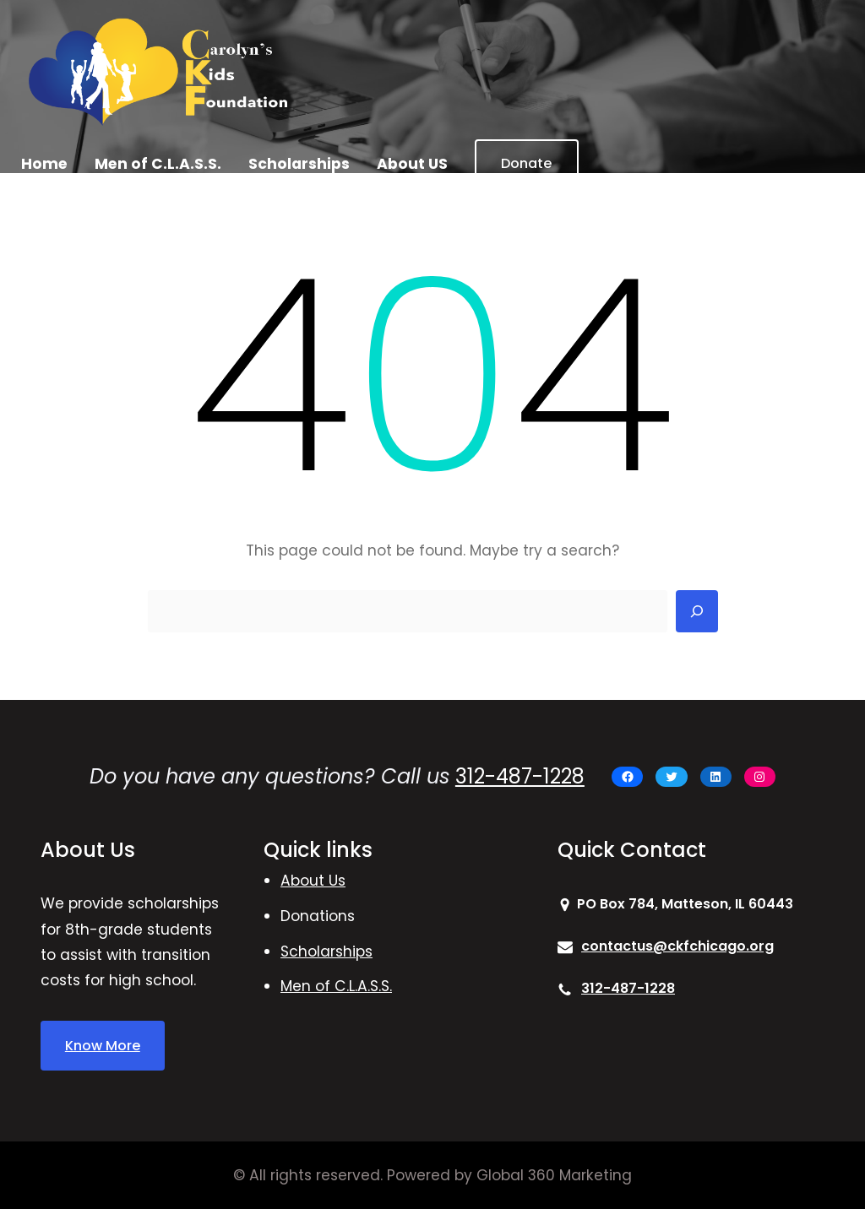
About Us (312, 880)
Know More (102, 1045)
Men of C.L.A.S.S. (336, 986)
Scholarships (326, 951)
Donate (526, 163)
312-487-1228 (520, 776)
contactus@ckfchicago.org (677, 946)
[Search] (697, 611)
